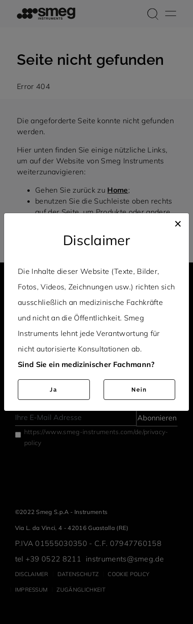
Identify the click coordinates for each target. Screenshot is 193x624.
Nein (139, 390)
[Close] (178, 222)
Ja (53, 390)
